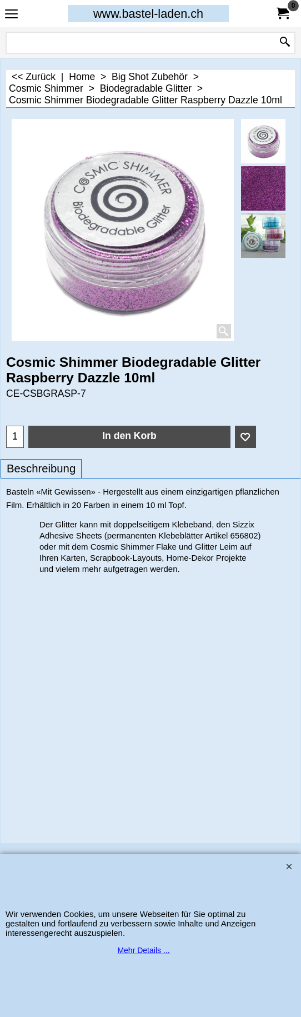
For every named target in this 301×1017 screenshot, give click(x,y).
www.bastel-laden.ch (148, 14)
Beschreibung (41, 468)
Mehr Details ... (143, 950)
